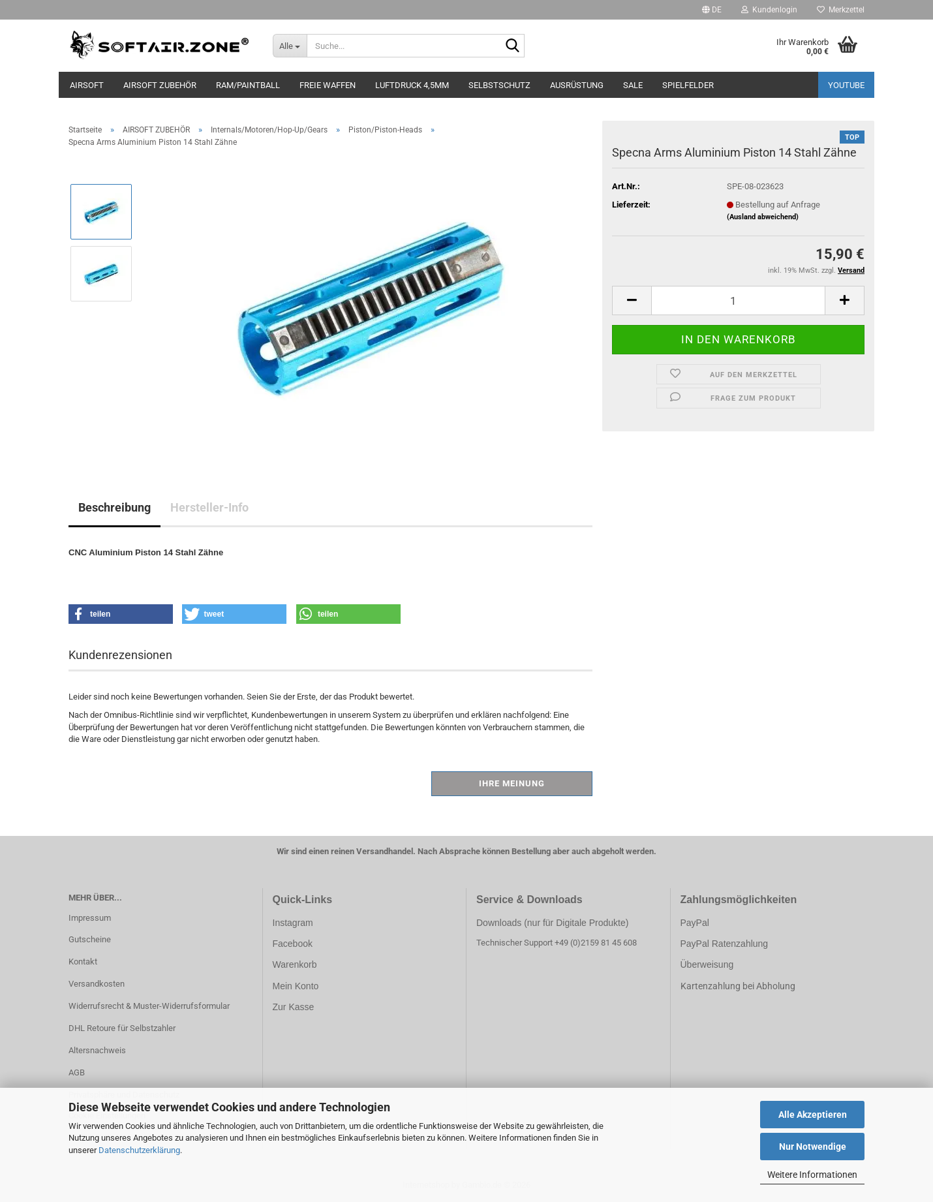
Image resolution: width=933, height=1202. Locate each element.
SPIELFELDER (688, 85)
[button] (711, 10)
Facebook (293, 943)
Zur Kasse (293, 1007)
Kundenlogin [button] (769, 9)
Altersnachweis (97, 1050)
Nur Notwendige (812, 1146)
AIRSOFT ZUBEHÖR (159, 85)
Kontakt (83, 961)
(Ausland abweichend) (763, 217)
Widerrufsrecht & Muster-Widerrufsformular (149, 1006)
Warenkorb (295, 964)
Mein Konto (296, 986)
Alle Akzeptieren (812, 1114)
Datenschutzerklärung (139, 1150)
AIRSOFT (87, 85)
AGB (77, 1072)
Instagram (293, 922)
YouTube (846, 85)
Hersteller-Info (209, 507)
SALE (633, 85)
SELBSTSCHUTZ (499, 85)
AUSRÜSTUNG (577, 85)
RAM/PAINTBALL (248, 85)
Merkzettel (840, 9)
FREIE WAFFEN (327, 85)
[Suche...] (290, 45)
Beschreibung (114, 507)
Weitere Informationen (812, 1174)
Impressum (90, 918)
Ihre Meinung (512, 783)
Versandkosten (97, 984)
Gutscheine (90, 939)
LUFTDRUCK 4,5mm (412, 85)
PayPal (695, 922)
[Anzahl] (738, 300)
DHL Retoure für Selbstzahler (122, 1028)
